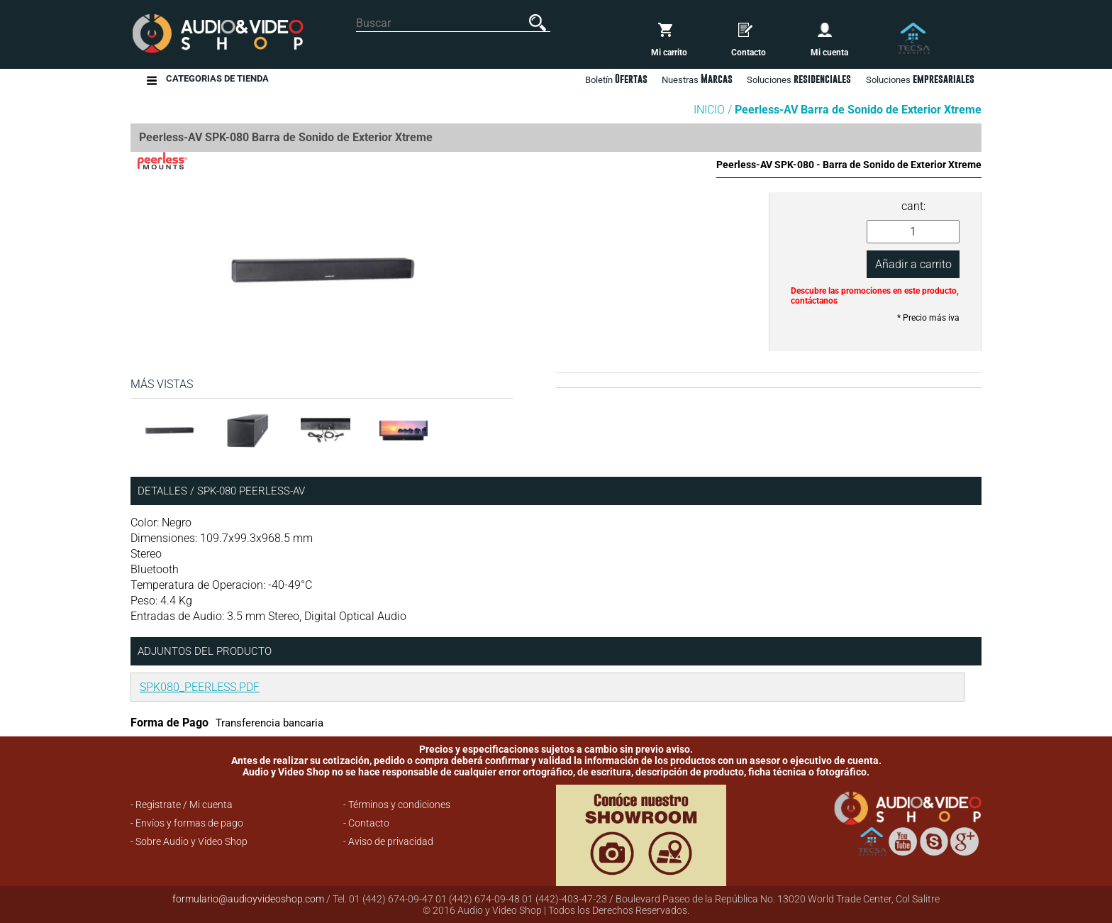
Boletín (616, 78)
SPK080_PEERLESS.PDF (200, 687)
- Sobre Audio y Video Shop (189, 841)
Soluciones (920, 78)
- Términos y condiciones (396, 804)
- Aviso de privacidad (388, 841)
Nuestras (697, 78)
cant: (913, 206)
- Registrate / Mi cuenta (181, 804)
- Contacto (366, 823)
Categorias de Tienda (217, 80)
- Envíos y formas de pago (186, 823)
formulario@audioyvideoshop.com (248, 899)
